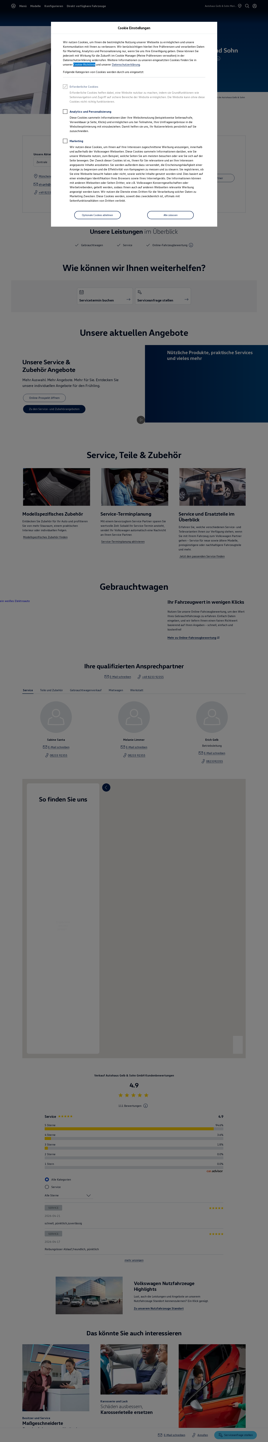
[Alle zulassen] (170, 215)
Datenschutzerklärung (126, 64)
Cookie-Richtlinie (84, 64)
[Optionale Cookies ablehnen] (97, 215)
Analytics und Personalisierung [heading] (87, 112)
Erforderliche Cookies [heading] (80, 87)
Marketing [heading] (73, 141)
